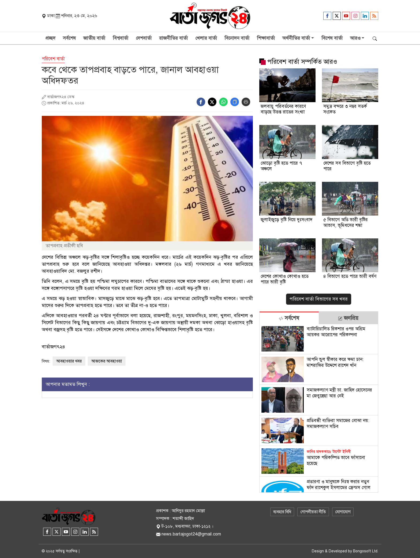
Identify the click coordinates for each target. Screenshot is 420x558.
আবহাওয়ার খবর (69, 361)
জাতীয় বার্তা (94, 38)
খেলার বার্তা (206, 38)
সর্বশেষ (69, 38)
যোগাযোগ (343, 512)
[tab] (289, 318)
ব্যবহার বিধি (282, 512)
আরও (355, 38)
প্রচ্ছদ (50, 38)
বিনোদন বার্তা (236, 38)
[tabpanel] (319, 408)
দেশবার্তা (144, 38)
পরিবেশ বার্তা (53, 59)
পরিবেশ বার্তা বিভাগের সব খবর (319, 299)
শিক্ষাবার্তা (266, 38)
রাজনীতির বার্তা (173, 38)
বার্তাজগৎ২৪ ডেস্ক (60, 96)
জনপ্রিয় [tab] (348, 318)
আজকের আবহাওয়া (106, 361)
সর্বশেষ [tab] (289, 318)
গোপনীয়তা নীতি (313, 512)
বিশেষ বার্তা (332, 38)
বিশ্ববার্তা (120, 38)
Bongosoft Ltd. (365, 551)
